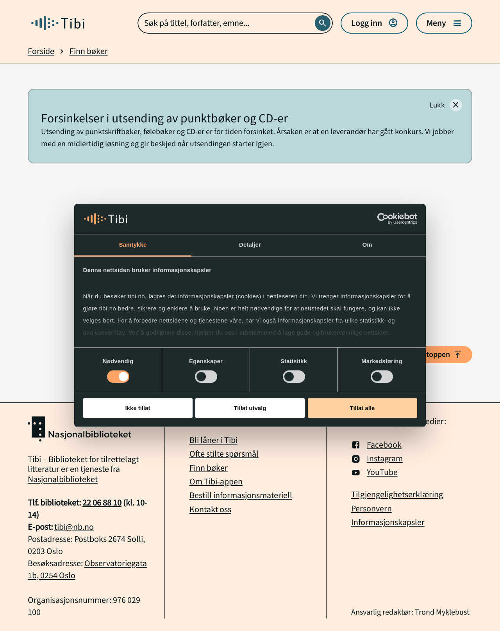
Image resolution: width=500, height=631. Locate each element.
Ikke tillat (137, 408)
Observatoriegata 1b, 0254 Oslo (87, 569)
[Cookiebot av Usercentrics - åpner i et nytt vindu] (383, 219)
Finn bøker (89, 51)
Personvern (371, 509)
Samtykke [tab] (133, 244)
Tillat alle (362, 408)
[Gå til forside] (58, 23)
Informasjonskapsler (388, 522)
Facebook (376, 445)
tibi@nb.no (74, 527)
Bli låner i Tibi (213, 440)
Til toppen (439, 354)
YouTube (374, 472)
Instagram (377, 459)
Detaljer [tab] (250, 244)
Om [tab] (367, 244)
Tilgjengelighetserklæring (397, 495)
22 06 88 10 (101, 503)
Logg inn (374, 23)
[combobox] (235, 23)
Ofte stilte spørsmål (224, 454)
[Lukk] (446, 105)
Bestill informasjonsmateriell (240, 495)
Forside (41, 51)
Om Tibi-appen (216, 481)
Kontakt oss (210, 509)
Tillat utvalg (250, 408)
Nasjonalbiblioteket (63, 479)
